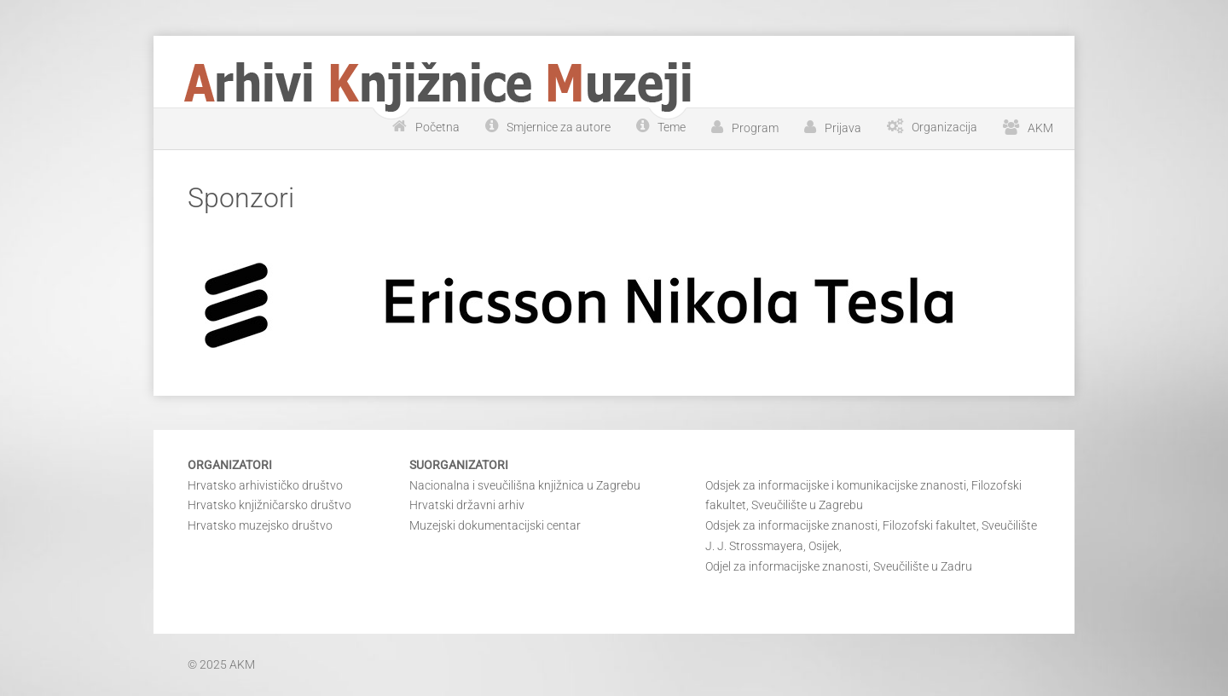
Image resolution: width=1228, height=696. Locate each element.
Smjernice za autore (559, 127)
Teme (671, 127)
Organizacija (944, 127)
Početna (437, 127)
